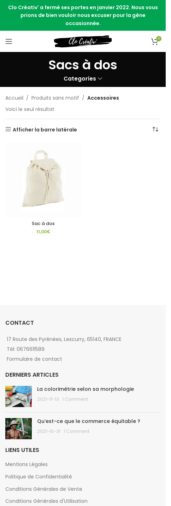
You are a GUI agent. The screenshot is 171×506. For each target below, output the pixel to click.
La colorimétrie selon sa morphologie (85, 389)
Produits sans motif (55, 97)
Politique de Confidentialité (38, 476)
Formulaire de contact (34, 359)
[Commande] (155, 129)
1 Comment (75, 399)
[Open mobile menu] (9, 41)
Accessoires (103, 97)
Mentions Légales (26, 464)
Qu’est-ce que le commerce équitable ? (88, 421)
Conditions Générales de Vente (43, 489)
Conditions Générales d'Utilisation (46, 501)
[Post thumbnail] (18, 396)
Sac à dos (43, 223)
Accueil (14, 97)
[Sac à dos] (43, 180)
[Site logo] (82, 41)
